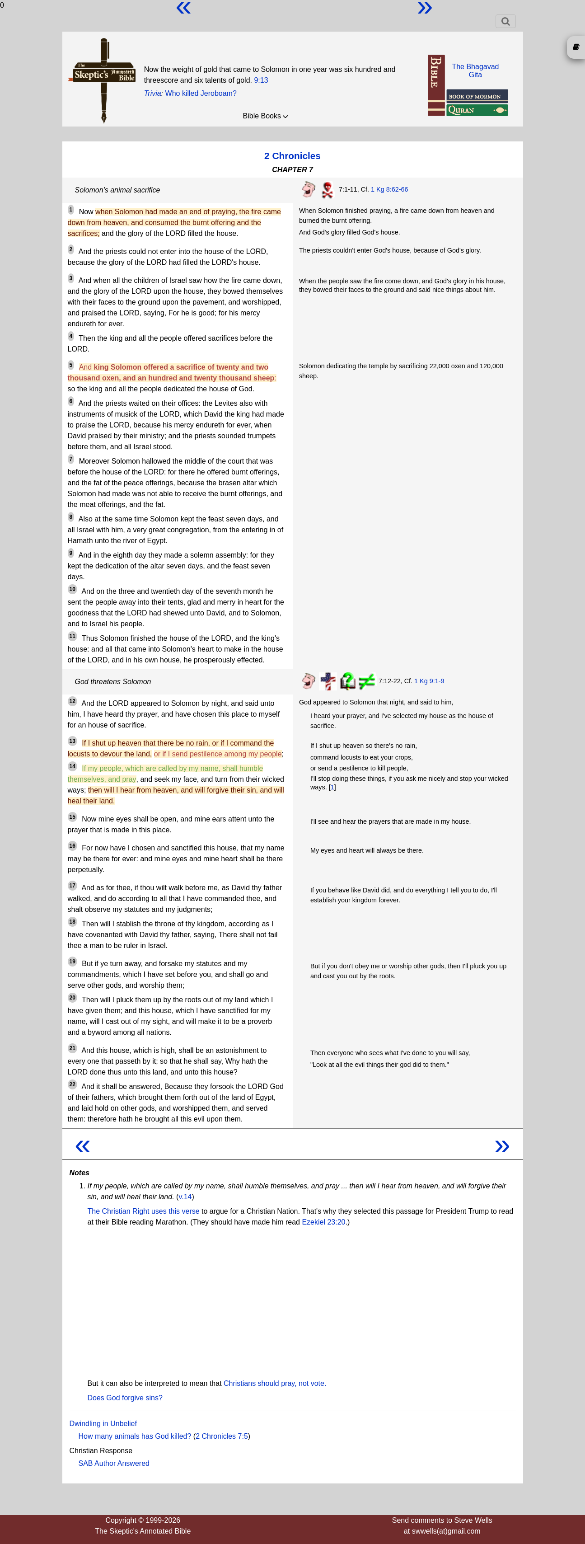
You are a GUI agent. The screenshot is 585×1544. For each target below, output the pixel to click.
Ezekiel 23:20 (323, 1222)
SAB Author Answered (114, 1463)
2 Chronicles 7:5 (222, 1436)
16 (72, 846)
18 (72, 922)
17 (72, 885)
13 (72, 741)
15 (72, 817)
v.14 (185, 1197)
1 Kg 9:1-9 (429, 681)
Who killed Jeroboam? (201, 93)
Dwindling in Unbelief (103, 1423)
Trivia (152, 93)
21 (72, 1048)
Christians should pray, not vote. (275, 1383)
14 (72, 766)
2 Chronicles (292, 155)
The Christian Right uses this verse (144, 1211)
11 (72, 636)
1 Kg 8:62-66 (389, 189)
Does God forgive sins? (125, 1398)
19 (72, 961)
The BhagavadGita (475, 71)
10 (72, 589)
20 (72, 998)
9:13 (261, 80)
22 (72, 1084)
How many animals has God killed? (135, 1436)
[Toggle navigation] (506, 21)
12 (72, 701)
